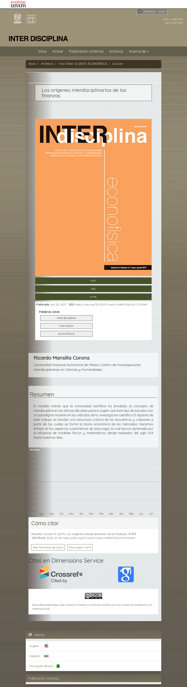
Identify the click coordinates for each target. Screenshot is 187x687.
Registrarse (149, 11)
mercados (66, 326)
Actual (57, 51)
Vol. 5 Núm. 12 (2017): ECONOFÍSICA (83, 64)
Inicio (42, 51)
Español (35, 656)
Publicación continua (86, 51)
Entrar (162, 11)
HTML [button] (93, 297)
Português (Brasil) (41, 666)
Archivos (116, 51)
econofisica (66, 333)
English (34, 646)
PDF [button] (93, 280)
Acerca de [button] (139, 51)
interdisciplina (66, 318)
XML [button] (93, 289)
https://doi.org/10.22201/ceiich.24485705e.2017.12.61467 (111, 304)
